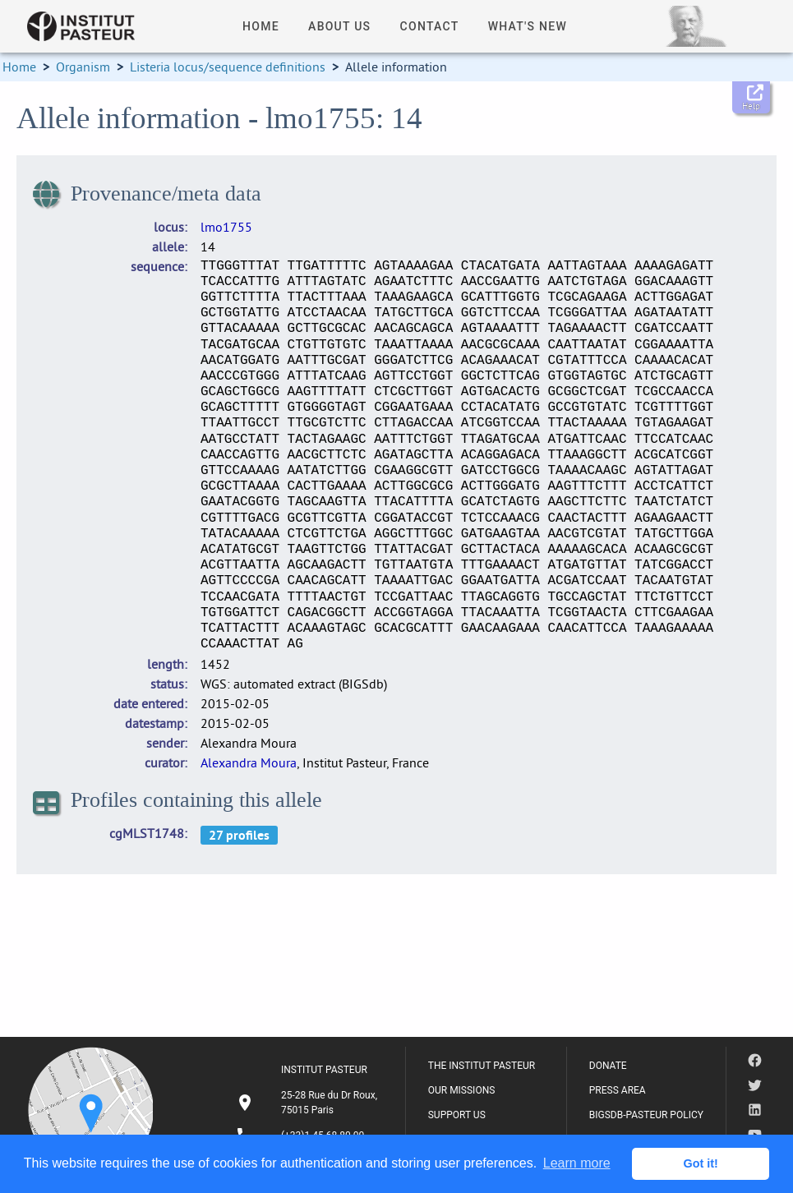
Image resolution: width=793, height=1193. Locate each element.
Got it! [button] (701, 1163)
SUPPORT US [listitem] (457, 1115)
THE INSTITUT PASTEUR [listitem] (481, 1065)
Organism (83, 66)
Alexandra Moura (249, 762)
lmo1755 (226, 227)
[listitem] (309, 1102)
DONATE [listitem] (608, 1065)
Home (19, 66)
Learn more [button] (577, 1163)
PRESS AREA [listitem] (617, 1090)
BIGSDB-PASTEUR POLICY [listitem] (646, 1115)
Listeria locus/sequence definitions (227, 66)
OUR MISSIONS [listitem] (462, 1090)
